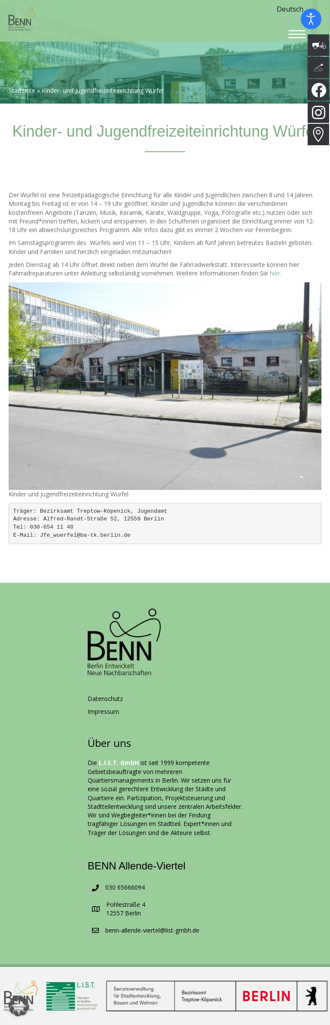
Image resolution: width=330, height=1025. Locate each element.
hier (275, 273)
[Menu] (297, 34)
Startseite (22, 91)
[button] (19, 1006)
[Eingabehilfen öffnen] (311, 19)
